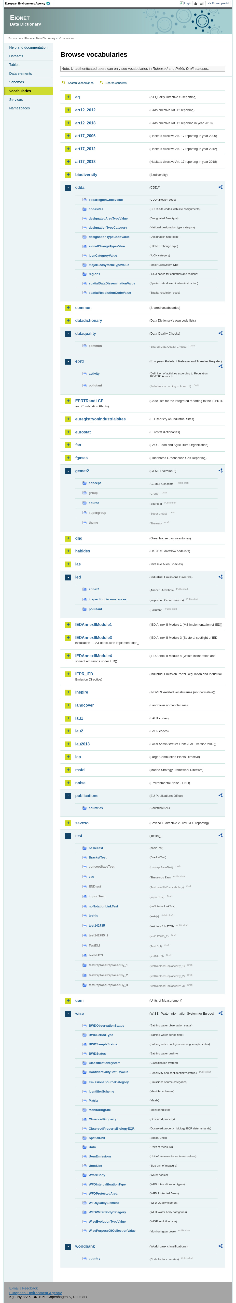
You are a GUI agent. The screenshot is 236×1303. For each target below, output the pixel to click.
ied (78, 577)
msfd (79, 770)
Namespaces (19, 108)
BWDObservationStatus (106, 1025)
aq (77, 97)
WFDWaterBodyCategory (107, 1212)
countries (96, 808)
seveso (81, 823)
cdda (79, 187)
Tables (14, 65)
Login (187, 3)
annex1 (94, 589)
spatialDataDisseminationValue (112, 283)
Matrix (93, 1100)
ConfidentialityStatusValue (108, 1072)
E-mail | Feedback (23, 1288)
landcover (84, 705)
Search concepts (116, 82)
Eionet (29, 38)
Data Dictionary (46, 38)
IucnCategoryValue (103, 255)
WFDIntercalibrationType (107, 1184)
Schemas (16, 82)
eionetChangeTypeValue (107, 246)
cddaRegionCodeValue (106, 200)
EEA (29, 3)
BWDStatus (97, 1053)
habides (82, 551)
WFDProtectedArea (103, 1193)
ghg (78, 538)
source (94, 503)
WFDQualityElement (104, 1203)
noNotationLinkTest (103, 906)
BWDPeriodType (101, 1035)
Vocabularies (20, 91)
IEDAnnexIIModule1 (93, 624)
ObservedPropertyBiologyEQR (111, 1128)
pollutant (95, 609)
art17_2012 (85, 149)
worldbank (85, 1246)
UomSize (95, 1166)
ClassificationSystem (104, 1063)
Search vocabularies (80, 82)
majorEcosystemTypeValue (109, 265)
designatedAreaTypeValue (108, 218)
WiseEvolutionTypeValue (107, 1221)
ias (78, 564)
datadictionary (88, 320)
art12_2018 (85, 123)
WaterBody (97, 1175)
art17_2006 (85, 136)
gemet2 (82, 471)
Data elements (20, 73)
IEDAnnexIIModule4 (93, 656)
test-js (93, 915)
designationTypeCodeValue (109, 237)
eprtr (79, 361)
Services (16, 100)
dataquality (85, 333)
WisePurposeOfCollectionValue (112, 1230)
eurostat (83, 432)
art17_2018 (85, 162)
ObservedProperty (102, 1119)
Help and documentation (28, 47)
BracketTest (97, 857)
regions (94, 274)
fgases (81, 458)
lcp (78, 757)
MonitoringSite (100, 1110)
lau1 (79, 718)
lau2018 (82, 744)
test (78, 836)
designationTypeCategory (108, 227)
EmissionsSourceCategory (109, 1082)
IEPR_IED (84, 674)
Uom (92, 1147)
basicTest (96, 848)
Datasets (16, 56)
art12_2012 (85, 110)
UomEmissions (100, 1156)
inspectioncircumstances (107, 599)
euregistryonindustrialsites (100, 419)
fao (78, 445)
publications (86, 796)
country (94, 1258)
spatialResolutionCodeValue (110, 293)
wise (79, 1013)
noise (80, 783)
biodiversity (86, 175)
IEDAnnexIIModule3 (93, 638)
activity (94, 373)
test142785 (97, 925)
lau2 (79, 731)
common (83, 308)
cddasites (96, 209)
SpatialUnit (97, 1138)
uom (79, 1000)
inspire (81, 692)
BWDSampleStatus (103, 1044)
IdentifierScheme (101, 1091)
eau (91, 876)
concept (95, 483)
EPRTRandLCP (89, 401)
